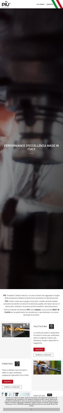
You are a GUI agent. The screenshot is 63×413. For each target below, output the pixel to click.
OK (31, 409)
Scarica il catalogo (43, 355)
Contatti (49, 4)
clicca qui (20, 402)
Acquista (39, 349)
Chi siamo (40, 4)
